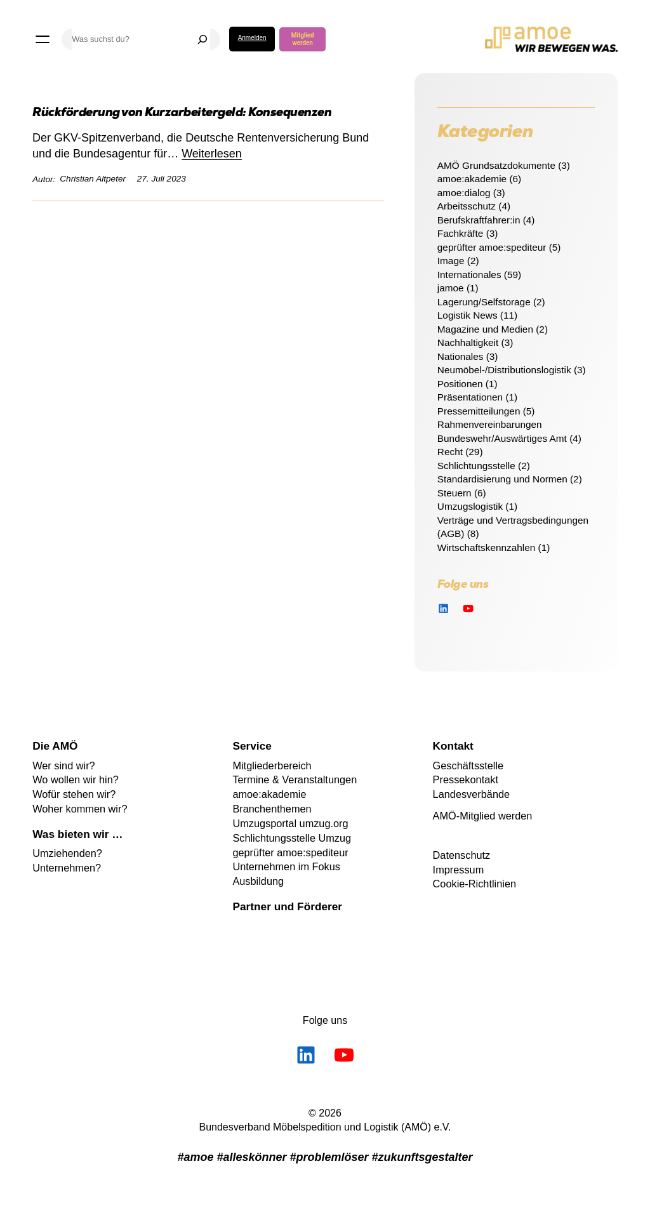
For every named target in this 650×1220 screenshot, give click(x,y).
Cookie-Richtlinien (474, 883)
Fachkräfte (460, 233)
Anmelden (252, 37)
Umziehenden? (67, 853)
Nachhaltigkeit (467, 342)
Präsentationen (470, 397)
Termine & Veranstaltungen (294, 779)
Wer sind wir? (63, 765)
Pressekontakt (465, 779)
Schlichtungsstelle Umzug (291, 838)
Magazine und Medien (485, 329)
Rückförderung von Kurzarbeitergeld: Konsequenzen (181, 114)
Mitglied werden (302, 39)
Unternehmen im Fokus (286, 866)
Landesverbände (471, 794)
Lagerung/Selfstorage (484, 301)
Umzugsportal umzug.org (290, 823)
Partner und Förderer (287, 906)
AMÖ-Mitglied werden (483, 815)
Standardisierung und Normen (502, 479)
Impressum (458, 869)
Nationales (460, 356)
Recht (450, 451)
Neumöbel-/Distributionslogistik (504, 369)
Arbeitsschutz (466, 206)
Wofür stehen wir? (74, 794)
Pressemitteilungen (479, 411)
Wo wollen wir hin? (75, 779)
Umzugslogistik (470, 506)
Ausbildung (258, 881)
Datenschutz (462, 855)
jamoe (450, 287)
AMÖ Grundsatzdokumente (496, 165)
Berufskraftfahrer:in (479, 220)
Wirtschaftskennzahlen (486, 547)
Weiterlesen (212, 153)
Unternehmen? (66, 867)
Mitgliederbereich (271, 765)
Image (451, 260)
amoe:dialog (464, 192)
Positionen (460, 383)
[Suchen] (202, 39)
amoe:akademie (472, 178)
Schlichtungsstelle (476, 465)
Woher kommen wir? (79, 808)
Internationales (469, 274)
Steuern (454, 492)
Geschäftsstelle (468, 765)
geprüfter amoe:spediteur (492, 247)
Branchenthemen (271, 808)
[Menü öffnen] (42, 39)
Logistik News (467, 315)
